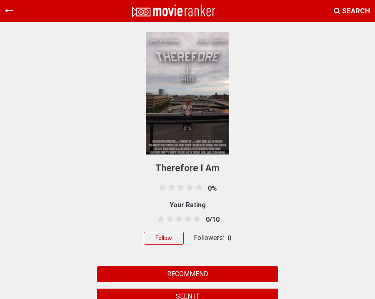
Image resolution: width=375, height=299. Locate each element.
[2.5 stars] (177, 219)
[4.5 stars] (195, 219)
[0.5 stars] (159, 219)
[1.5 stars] (168, 219)
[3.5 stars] (186, 219)
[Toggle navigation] (9, 11)
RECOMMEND (187, 274)
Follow (163, 238)
